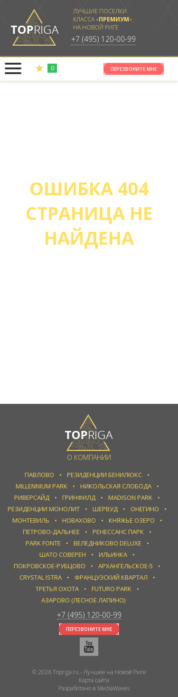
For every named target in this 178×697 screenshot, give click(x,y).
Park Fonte (43, 543)
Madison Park (130, 497)
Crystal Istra (40, 577)
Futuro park (111, 588)
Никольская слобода (115, 486)
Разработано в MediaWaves (94, 688)
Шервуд (105, 509)
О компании (89, 457)
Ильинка (113, 554)
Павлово (39, 474)
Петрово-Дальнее (51, 531)
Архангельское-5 (125, 566)
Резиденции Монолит (44, 509)
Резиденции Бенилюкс (104, 474)
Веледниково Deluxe (107, 543)
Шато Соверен (62, 554)
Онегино (145, 509)
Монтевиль (30, 520)
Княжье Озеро (132, 520)
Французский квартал (111, 577)
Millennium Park (41, 486)
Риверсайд (31, 497)
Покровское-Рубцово (49, 566)
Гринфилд (78, 497)
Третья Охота (57, 588)
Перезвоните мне (134, 69)
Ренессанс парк (118, 531)
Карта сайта (94, 680)
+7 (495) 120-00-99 (103, 39)
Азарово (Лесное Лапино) (83, 600)
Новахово (79, 520)
